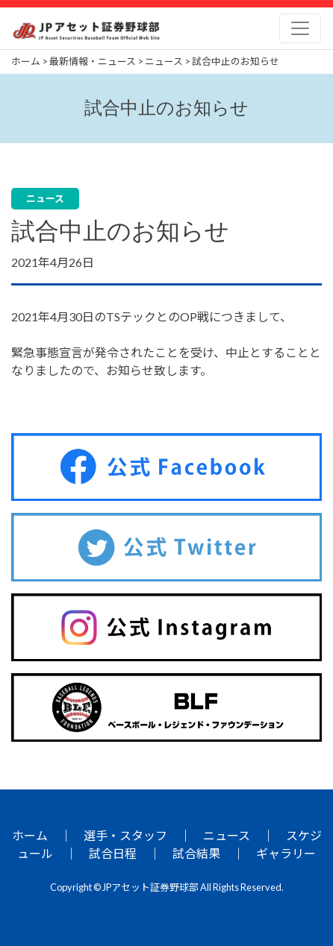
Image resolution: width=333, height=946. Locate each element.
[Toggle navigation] (300, 28)
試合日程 (113, 853)
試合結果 (196, 853)
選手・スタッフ (125, 835)
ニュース (226, 835)
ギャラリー (286, 853)
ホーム (30, 835)
